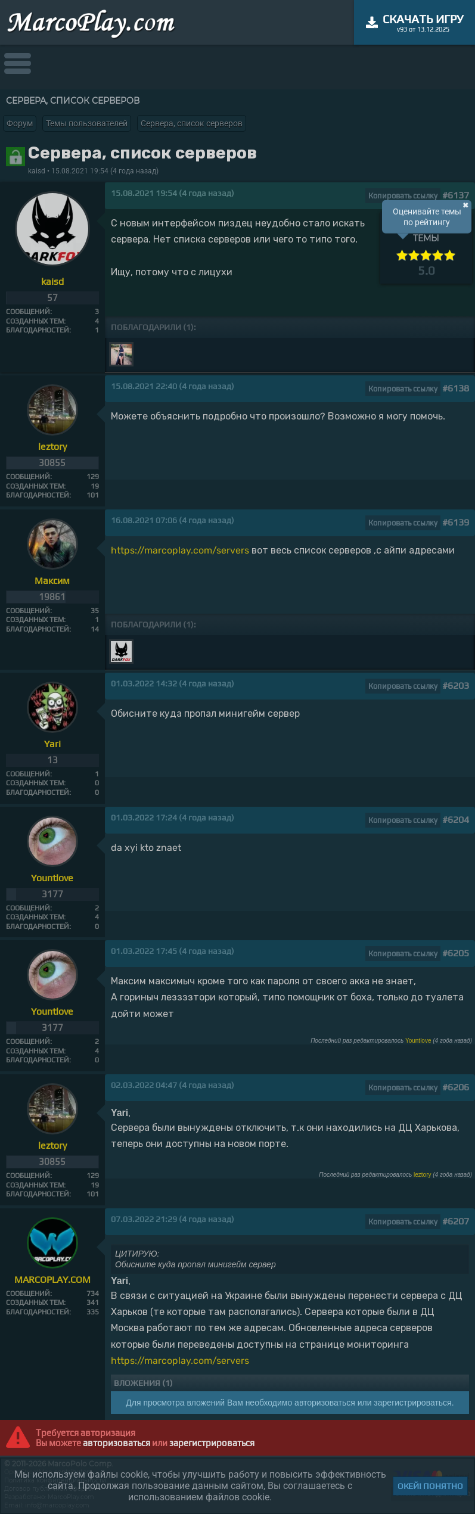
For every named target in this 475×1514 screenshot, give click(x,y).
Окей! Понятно (430, 1486)
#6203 (455, 685)
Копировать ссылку (402, 195)
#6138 (455, 388)
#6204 (455, 819)
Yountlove (418, 1040)
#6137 (455, 195)
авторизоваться (116, 1443)
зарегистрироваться (211, 1443)
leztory (422, 1174)
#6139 (455, 522)
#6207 (455, 1221)
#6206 (455, 1087)
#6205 (455, 953)
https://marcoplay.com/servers (180, 550)
